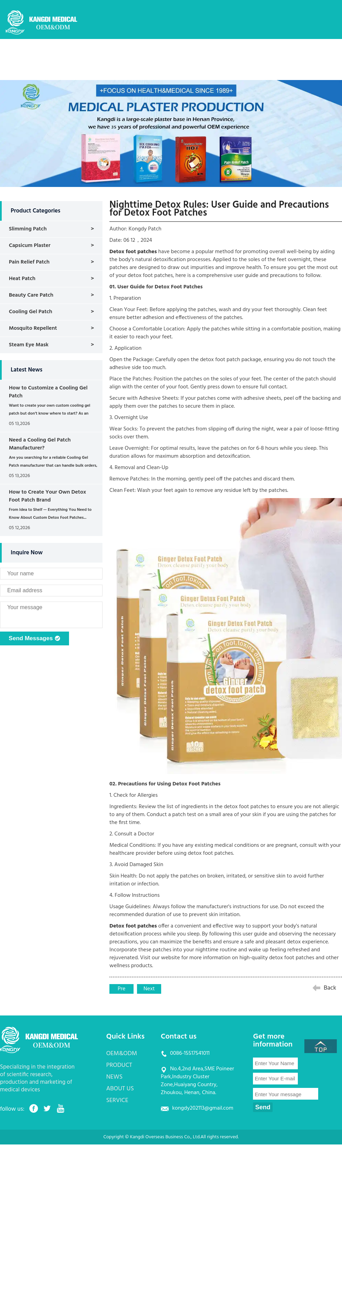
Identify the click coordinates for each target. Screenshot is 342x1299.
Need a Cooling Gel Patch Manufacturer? (40, 444)
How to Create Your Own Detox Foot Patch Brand (47, 496)
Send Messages (34, 639)
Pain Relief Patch (29, 262)
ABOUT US (244, 53)
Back (330, 988)
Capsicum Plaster (30, 245)
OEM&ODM (134, 53)
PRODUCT (175, 53)
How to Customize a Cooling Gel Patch (48, 392)
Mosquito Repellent (33, 328)
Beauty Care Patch (31, 295)
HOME (97, 53)
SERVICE (282, 53)
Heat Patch (22, 278)
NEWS (209, 53)
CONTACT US (105, 73)
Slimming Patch (28, 229)
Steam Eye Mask (29, 344)
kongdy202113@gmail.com (202, 1108)
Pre (121, 988)
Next (149, 988)
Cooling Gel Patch (30, 311)
